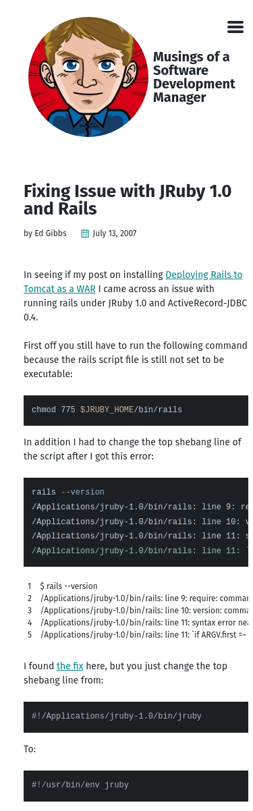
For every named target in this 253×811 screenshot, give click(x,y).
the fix (70, 666)
